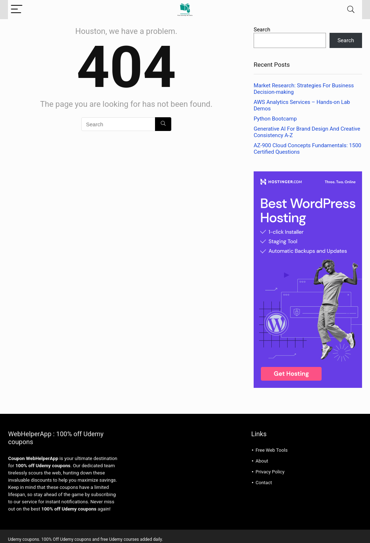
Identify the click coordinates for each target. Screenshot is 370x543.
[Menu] (16, 9)
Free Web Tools (271, 450)
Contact (263, 482)
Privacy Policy (269, 471)
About (261, 461)
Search (262, 29)
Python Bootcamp (275, 118)
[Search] (351, 9)
